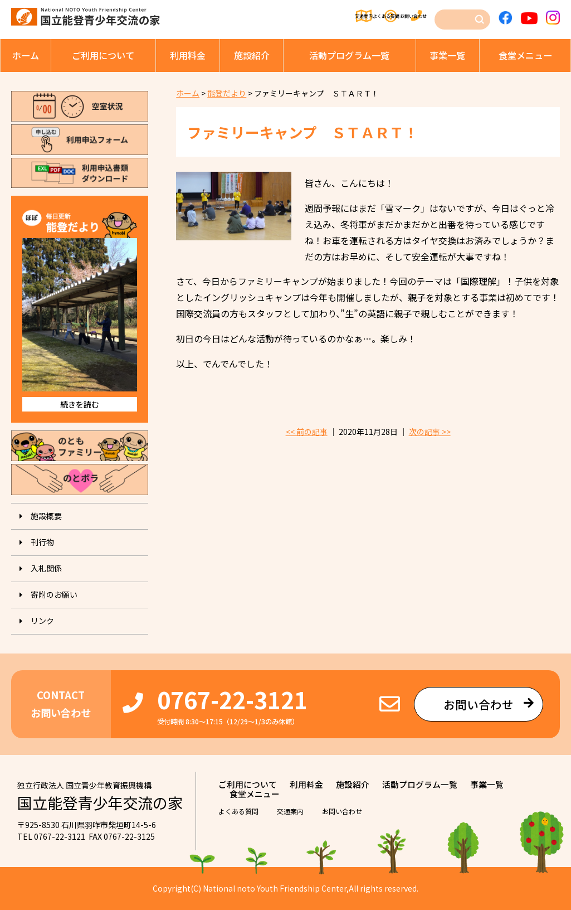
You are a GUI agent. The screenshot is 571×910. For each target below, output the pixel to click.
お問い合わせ (410, 16)
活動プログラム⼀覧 (349, 55)
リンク (42, 620)
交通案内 (287, 16)
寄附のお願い (54, 594)
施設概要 (46, 515)
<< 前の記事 (307, 431)
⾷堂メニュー (525, 55)
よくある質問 (346, 16)
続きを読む (79, 404)
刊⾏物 (42, 542)
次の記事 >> (430, 431)
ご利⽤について (103, 55)
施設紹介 (252, 55)
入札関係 (46, 568)
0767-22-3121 (232, 699)
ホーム (25, 55)
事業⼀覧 (447, 55)
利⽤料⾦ (188, 55)
